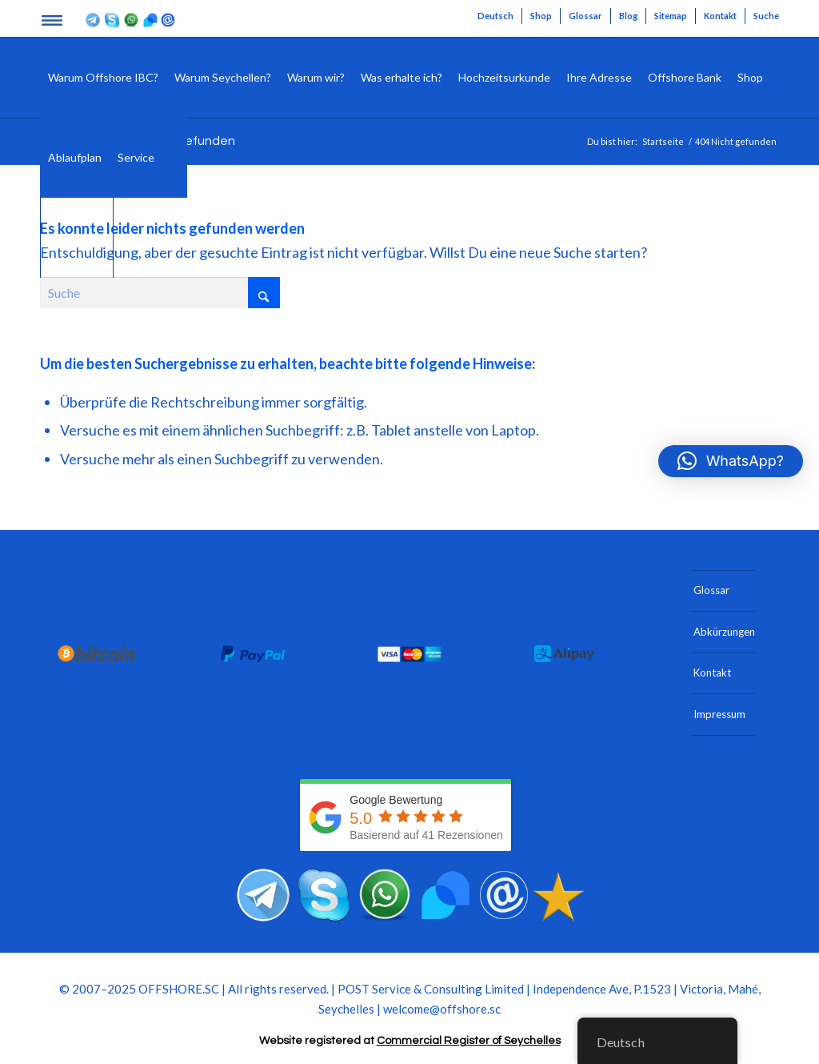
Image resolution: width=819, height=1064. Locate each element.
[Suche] (174, 158)
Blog (628, 15)
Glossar (585, 15)
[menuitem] (495, 16)
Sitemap (670, 15)
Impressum (719, 714)
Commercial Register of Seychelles (469, 1040)
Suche (766, 15)
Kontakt (720, 15)
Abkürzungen (724, 631)
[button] (730, 461)
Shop (541, 15)
